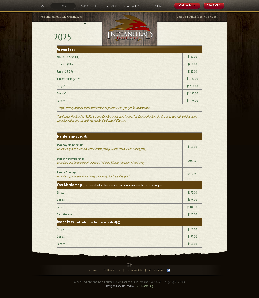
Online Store (112, 270)
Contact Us (156, 270)
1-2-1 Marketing (144, 286)
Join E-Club (135, 270)
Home (93, 270)
